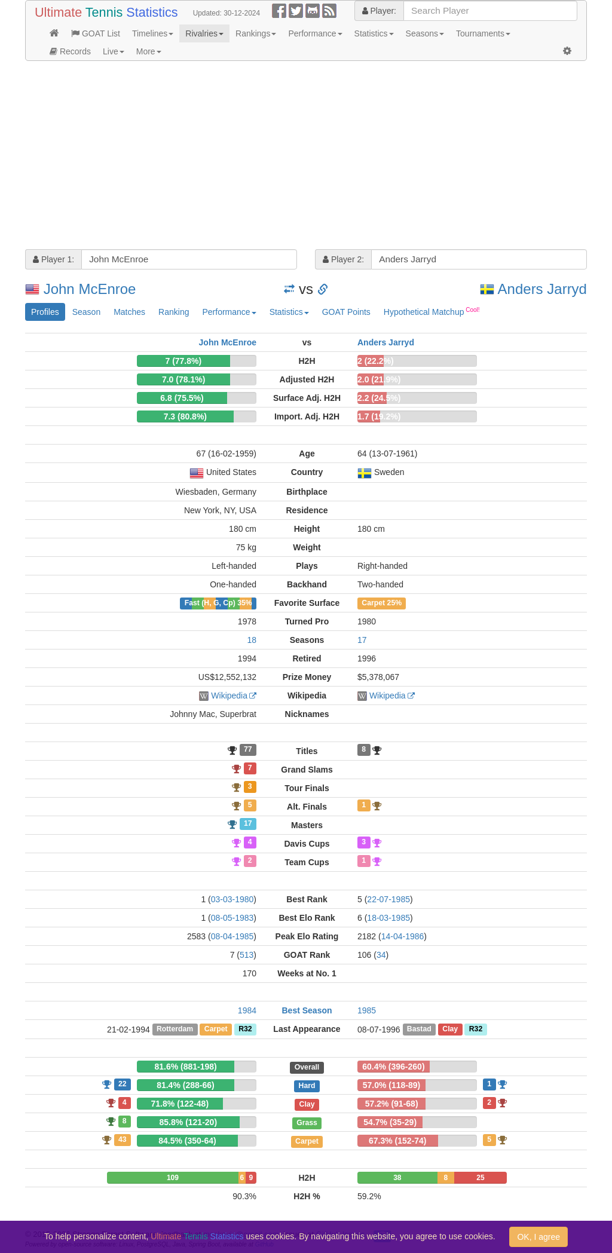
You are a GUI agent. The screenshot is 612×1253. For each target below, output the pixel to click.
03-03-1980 (232, 899)
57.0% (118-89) (392, 1085)
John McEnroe (90, 289)
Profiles (45, 312)
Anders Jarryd (542, 289)
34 (381, 955)
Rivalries (204, 33)
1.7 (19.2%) (378, 416)
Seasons (425, 33)
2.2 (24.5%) (378, 398)
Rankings (255, 33)
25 (480, 1178)
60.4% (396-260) (393, 1066)
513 (246, 955)
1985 (366, 1010)
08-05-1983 (232, 918)
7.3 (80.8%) (185, 416)
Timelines (152, 33)
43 (122, 1139)
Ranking (173, 312)
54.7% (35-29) (390, 1122)
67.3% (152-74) (398, 1140)
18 (251, 640)
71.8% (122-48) (180, 1103)
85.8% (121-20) (189, 1122)
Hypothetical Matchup (432, 311)
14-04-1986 (402, 936)
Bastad (419, 1029)
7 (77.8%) (183, 361)
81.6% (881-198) (185, 1066)
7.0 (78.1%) (183, 379)
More (148, 51)
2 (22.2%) (375, 361)
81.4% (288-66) (186, 1085)
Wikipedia (229, 695)
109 (173, 1178)
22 (122, 1084)
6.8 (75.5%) (181, 398)
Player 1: (53, 259)
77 (248, 750)
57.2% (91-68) (391, 1103)
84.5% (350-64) (187, 1140)
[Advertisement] (306, 156)
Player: (379, 11)
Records (70, 51)
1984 (247, 1010)
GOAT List (95, 33)
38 (397, 1178)
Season (86, 312)
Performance (315, 33)
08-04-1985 (232, 936)
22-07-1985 (388, 899)
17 (362, 640)
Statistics (374, 33)
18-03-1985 (388, 918)
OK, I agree (538, 1237)
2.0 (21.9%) (378, 379)
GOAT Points (346, 312)
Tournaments (483, 33)
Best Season (306, 1010)
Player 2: (343, 259)
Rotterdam (175, 1029)
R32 (245, 1029)
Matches (129, 312)
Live (113, 51)
